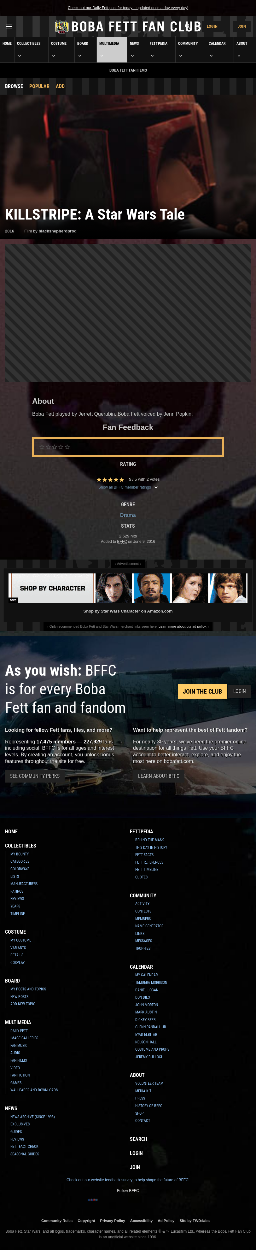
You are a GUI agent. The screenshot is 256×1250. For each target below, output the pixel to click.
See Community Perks (35, 776)
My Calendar (146, 975)
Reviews (17, 898)
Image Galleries (24, 1038)
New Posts (19, 997)
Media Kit (143, 1091)
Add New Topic (22, 1004)
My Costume (20, 940)
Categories (19, 861)
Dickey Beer (145, 1020)
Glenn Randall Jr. (151, 1027)
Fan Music (18, 1045)
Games (15, 1083)
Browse (14, 86)
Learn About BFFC (158, 776)
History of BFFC (148, 1106)
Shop (139, 1113)
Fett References (149, 862)
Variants (18, 948)
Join (242, 26)
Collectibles (28, 49)
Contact (142, 1120)
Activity (142, 903)
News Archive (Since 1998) (32, 1117)
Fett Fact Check (24, 1146)
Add (60, 86)
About (241, 49)
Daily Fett (19, 1031)
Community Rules (57, 1220)
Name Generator (149, 926)
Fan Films (18, 1060)
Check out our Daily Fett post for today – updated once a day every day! (128, 8)
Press (140, 1098)
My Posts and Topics (28, 989)
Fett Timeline (146, 869)
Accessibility (141, 1220)
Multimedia (109, 49)
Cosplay (17, 962)
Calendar (217, 49)
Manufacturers (24, 884)
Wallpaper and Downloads (34, 1090)
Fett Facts (144, 855)
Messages (143, 941)
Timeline (17, 914)
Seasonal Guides (24, 1154)
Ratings (16, 891)
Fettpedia (158, 49)
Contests (143, 911)
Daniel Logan (146, 990)
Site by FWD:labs (195, 1220)
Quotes (141, 877)
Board (82, 49)
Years (15, 906)
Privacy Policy (112, 1220)
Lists (14, 876)
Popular (39, 86)
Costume (59, 49)
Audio (15, 1053)
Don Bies (142, 997)
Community (188, 49)
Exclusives (20, 1124)
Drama (128, 515)
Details (16, 955)
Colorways (19, 869)
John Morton (146, 1005)
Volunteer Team (149, 1083)
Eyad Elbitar (146, 1034)
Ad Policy (166, 1220)
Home (7, 43)
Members (143, 919)
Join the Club (202, 691)
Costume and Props (152, 1049)
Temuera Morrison (151, 982)
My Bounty (19, 854)
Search (138, 1139)
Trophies (142, 948)
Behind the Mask (149, 840)
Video (15, 1068)
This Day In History (151, 847)
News (134, 49)
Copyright (86, 1220)
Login (212, 26)
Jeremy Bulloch (149, 1057)
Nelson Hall (146, 1042)
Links (139, 933)
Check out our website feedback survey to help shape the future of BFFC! (128, 1180)
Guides (16, 1132)
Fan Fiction (20, 1075)
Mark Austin (146, 1012)
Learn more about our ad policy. (183, 626)
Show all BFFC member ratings (128, 487)
